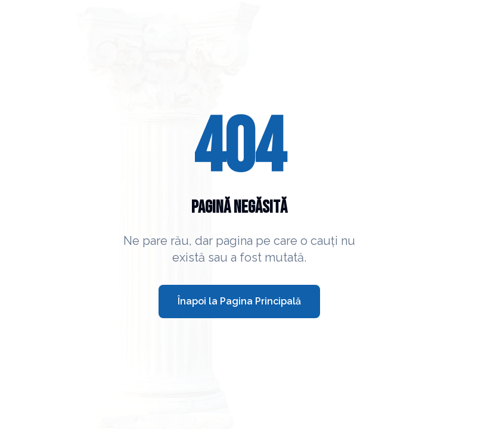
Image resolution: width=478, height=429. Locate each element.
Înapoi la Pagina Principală (239, 301)
